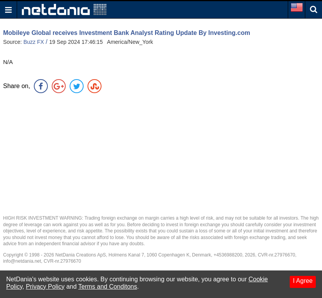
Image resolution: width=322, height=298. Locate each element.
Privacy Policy (45, 286)
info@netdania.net (22, 261)
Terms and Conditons (107, 286)
